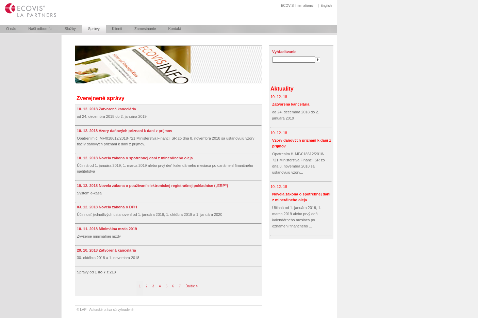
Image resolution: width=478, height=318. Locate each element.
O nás (11, 29)
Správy (94, 29)
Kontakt (174, 29)
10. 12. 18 (278, 97)
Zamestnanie (145, 29)
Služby (70, 29)
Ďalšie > (191, 286)
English (326, 5)
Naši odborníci (40, 29)
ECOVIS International (297, 5)
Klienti (117, 29)
